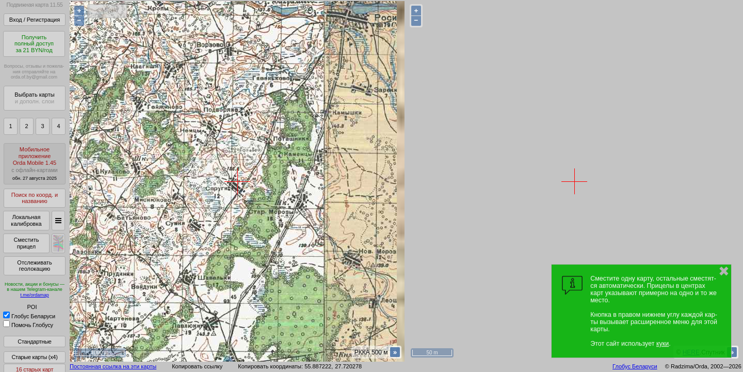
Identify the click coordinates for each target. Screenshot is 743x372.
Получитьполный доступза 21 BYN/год (34, 43)
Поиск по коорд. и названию (34, 198)
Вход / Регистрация (34, 20)
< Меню (107, 10)
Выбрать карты (34, 97)
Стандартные (34, 341)
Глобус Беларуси (29, 316)
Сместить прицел (26, 243)
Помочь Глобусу (28, 325)
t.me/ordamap (34, 295)
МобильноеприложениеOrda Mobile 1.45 (34, 163)
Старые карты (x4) (34, 357)
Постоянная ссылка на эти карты (113, 366)
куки (662, 343)
